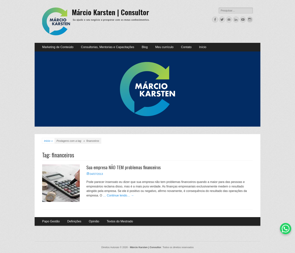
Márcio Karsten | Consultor (110, 12)
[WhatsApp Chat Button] (285, 228)
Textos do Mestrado (120, 221)
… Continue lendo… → (118, 195)
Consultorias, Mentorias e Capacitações (107, 47)
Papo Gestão (51, 221)
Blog (145, 47)
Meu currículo (164, 47)
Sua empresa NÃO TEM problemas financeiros (123, 167)
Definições (74, 221)
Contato (186, 47)
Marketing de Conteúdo (57, 47)
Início (202, 47)
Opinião (94, 221)
